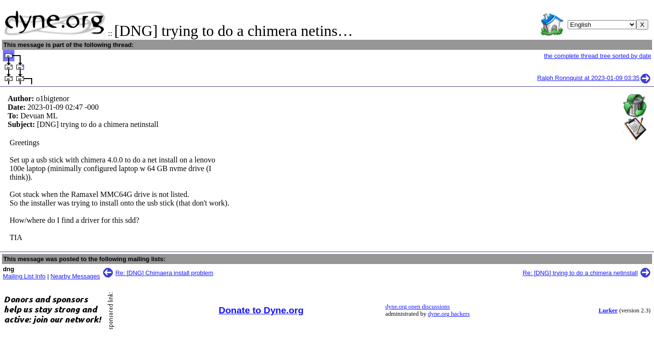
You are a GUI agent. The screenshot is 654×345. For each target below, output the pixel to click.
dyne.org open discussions (417, 306)
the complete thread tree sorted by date (597, 55)
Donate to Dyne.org (261, 310)
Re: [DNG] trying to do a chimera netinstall (580, 272)
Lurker (608, 310)
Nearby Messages (75, 276)
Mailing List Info (24, 276)
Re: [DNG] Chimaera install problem (165, 272)
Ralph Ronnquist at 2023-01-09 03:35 (594, 77)
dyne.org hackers (449, 313)
